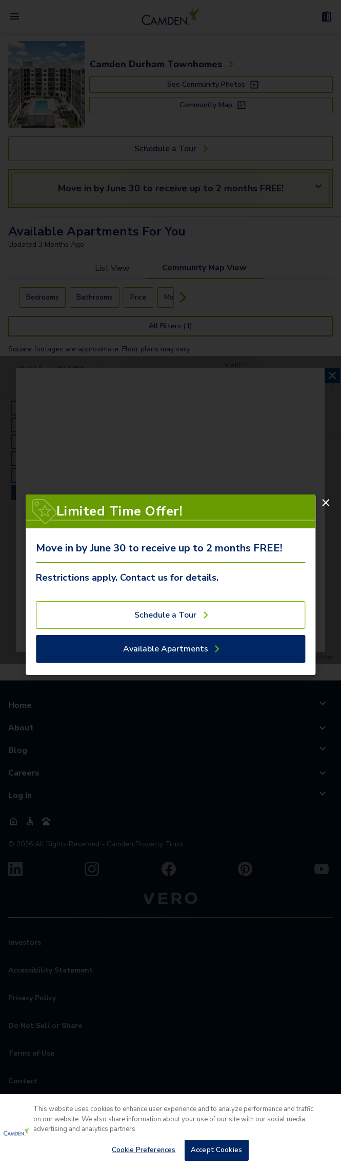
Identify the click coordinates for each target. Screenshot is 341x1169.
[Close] (325, 502)
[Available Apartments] (170, 649)
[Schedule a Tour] (170, 615)
